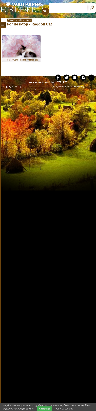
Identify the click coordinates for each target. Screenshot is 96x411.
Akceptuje (44, 408)
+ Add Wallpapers (45, 89)
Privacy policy (62, 89)
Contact (31, 89)
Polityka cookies (64, 408)
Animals (11, 20)
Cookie (88, 86)
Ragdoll (28, 20)
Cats (20, 20)
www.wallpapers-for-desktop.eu (37, 86)
